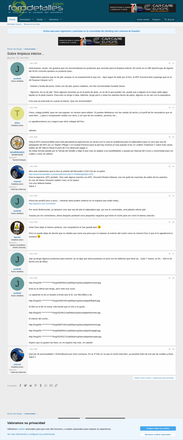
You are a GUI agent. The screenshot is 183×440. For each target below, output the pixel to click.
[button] (33, 19)
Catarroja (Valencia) (18, 189)
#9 (173, 349)
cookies (21, 429)
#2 (173, 108)
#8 (173, 278)
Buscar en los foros (32, 24)
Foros (12, 19)
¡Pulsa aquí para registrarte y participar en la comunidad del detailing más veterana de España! (91, 31)
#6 (173, 222)
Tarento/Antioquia (19, 160)
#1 (173, 63)
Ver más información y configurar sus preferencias (31, 434)
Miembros (54, 19)
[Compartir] (169, 63)
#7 (173, 254)
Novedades (25, 19)
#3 (173, 137)
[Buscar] (169, 19)
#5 (173, 196)
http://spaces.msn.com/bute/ (42, 203)
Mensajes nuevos (14, 24)
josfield (12, 58)
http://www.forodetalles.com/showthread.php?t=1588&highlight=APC (61, 174)
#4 (173, 166)
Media (40, 19)
